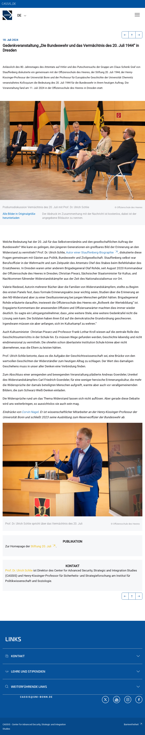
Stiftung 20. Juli (43, 546)
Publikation (72, 541)
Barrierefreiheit (133, 724)
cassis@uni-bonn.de (36, 696)
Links (13, 638)
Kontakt (72, 566)
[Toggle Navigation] (137, 15)
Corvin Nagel (30, 412)
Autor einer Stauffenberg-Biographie (92, 252)
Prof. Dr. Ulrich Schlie (19, 570)
